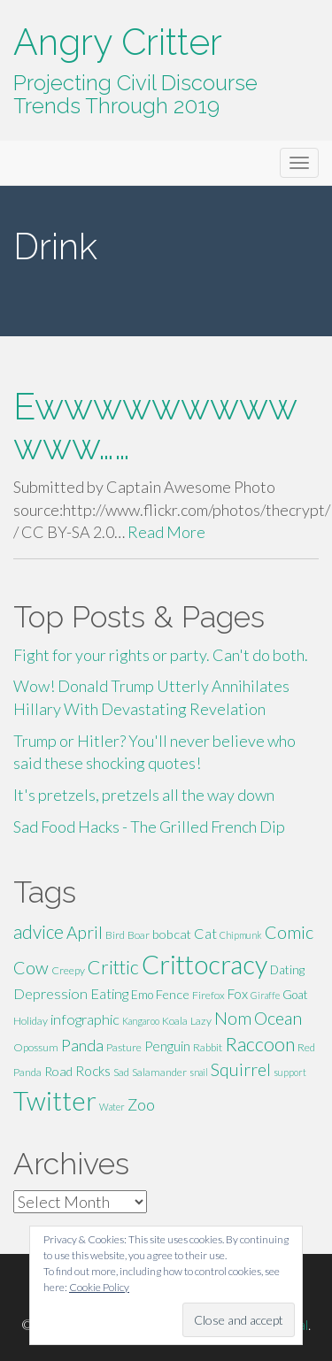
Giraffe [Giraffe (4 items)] (265, 995)
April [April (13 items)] (84, 932)
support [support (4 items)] (290, 1072)
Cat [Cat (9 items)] (205, 933)
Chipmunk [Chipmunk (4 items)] (241, 935)
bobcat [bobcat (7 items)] (171, 934)
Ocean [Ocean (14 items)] (278, 1017)
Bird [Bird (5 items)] (115, 935)
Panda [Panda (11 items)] (82, 1045)
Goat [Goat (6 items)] (295, 995)
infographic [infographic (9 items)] (85, 1019)
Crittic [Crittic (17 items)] (113, 967)
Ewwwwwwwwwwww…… (155, 426)
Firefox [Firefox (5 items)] (208, 995)
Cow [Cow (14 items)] (31, 967)
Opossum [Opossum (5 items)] (35, 1047)
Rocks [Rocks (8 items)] (93, 1071)
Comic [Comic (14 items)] (289, 931)
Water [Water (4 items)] (112, 1106)
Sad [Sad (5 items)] (121, 1072)
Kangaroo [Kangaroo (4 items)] (140, 1021)
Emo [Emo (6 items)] (142, 995)
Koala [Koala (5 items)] (175, 1020)
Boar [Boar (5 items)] (138, 935)
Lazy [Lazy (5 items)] (201, 1020)
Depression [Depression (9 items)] (50, 993)
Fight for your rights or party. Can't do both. (160, 655)
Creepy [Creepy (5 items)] (68, 970)
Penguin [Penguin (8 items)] (167, 1046)
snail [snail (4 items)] (198, 1072)
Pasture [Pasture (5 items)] (124, 1047)
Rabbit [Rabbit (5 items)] (207, 1047)
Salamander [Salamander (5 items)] (159, 1072)
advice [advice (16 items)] (38, 931)
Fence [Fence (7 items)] (172, 994)
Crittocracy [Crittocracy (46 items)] (204, 964)
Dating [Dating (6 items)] (287, 970)
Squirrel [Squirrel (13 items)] (241, 1069)
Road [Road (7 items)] (58, 1071)
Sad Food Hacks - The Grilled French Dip (149, 826)
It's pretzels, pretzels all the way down (143, 794)
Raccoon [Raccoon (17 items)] (260, 1044)
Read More (166, 532)
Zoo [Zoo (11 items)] (141, 1104)
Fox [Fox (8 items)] (238, 994)
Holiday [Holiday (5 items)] (30, 1020)
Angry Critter (117, 42)
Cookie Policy (99, 1287)
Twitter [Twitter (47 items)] (55, 1100)
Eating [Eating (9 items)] (109, 993)
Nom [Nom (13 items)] (232, 1018)
